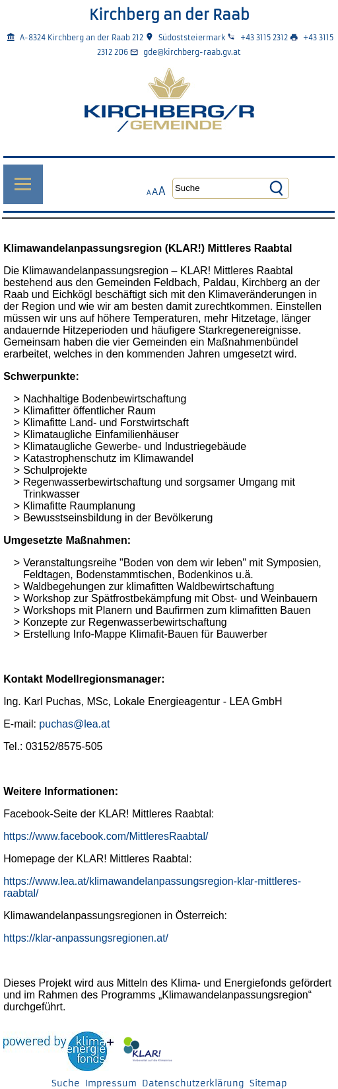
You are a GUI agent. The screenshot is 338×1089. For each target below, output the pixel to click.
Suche (65, 1083)
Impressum (111, 1083)
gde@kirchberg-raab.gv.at (192, 52)
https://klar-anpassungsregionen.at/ (85, 938)
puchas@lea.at (74, 724)
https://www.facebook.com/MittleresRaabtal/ (105, 836)
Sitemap (268, 1083)
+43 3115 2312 (264, 37)
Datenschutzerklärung (193, 1083)
